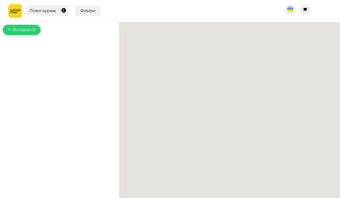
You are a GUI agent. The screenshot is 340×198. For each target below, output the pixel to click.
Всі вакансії (21, 29)
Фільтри (87, 10)
